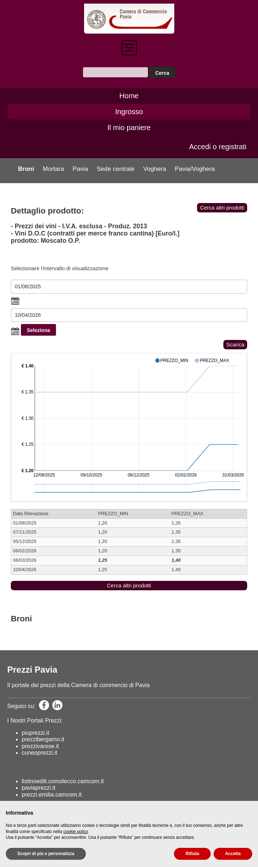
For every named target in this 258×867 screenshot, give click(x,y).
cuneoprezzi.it (39, 753)
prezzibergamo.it (43, 739)
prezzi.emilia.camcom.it (52, 794)
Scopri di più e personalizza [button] (45, 853)
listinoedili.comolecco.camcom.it (63, 781)
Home (129, 96)
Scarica (235, 344)
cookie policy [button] (75, 831)
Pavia (80, 168)
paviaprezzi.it (38, 788)
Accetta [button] (233, 853)
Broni (26, 168)
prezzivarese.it (40, 746)
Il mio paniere (128, 127)
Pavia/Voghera (195, 168)
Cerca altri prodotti (222, 207)
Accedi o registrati (217, 147)
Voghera (154, 168)
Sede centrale (116, 168)
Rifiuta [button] (192, 853)
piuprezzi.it (35, 733)
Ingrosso (129, 112)
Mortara (53, 168)
